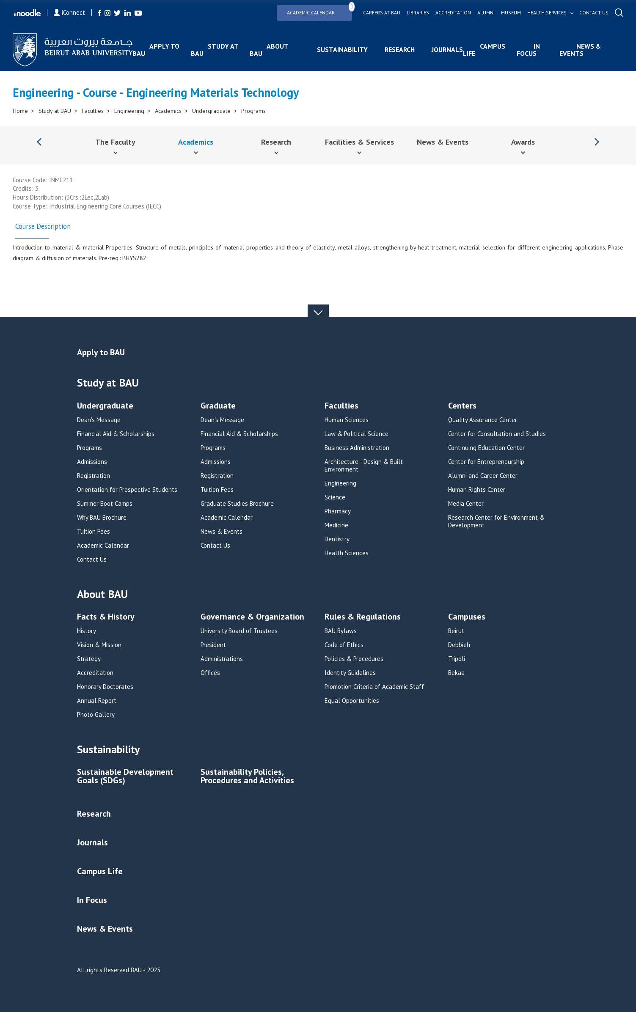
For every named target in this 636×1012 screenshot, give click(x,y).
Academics (168, 111)
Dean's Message (99, 420)
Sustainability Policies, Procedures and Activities (247, 777)
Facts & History (106, 617)
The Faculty (115, 142)
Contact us (593, 12)
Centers (462, 406)
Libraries (418, 12)
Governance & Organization (252, 617)
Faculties (93, 111)
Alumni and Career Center (483, 476)
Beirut (456, 631)
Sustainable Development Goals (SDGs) (125, 777)
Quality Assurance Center (482, 420)
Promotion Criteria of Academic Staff (374, 687)
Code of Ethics (344, 645)
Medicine (336, 525)
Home (20, 111)
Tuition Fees (93, 531)
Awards (523, 142)
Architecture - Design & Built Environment (364, 465)
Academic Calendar (319, 10)
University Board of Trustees (239, 631)
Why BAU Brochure (102, 517)
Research (400, 49)
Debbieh (459, 645)
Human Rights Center (476, 490)
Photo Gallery (96, 715)
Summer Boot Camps (104, 503)
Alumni (486, 12)
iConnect (69, 12)
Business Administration (357, 448)
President (213, 645)
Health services (547, 12)
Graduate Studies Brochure (237, 503)
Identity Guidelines (350, 673)
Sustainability (342, 49)
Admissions (92, 462)
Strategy (89, 659)
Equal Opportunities (352, 701)
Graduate (218, 406)
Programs (253, 111)
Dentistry (337, 539)
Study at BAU (214, 50)
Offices (210, 673)
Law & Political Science (356, 434)
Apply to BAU (155, 50)
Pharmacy (338, 511)
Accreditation (453, 12)
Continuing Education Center (486, 448)
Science (335, 497)
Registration (93, 476)
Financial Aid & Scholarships (115, 434)
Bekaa (456, 673)
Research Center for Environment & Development (496, 521)
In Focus (528, 50)
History (86, 631)
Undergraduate (211, 111)
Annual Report (96, 701)
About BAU (269, 50)
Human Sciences (347, 420)
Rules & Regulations (363, 617)
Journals (447, 49)
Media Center (466, 503)
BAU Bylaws (341, 631)
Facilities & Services (359, 142)
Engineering (129, 111)
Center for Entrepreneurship (486, 462)
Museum (511, 12)
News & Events (580, 50)
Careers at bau (381, 12)
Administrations (222, 659)
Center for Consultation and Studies (497, 434)
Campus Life (484, 50)
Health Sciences (347, 553)
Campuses (466, 617)
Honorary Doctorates (105, 687)
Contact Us (92, 559)
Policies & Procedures (354, 659)
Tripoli (456, 659)
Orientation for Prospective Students (127, 490)
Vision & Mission (99, 645)
